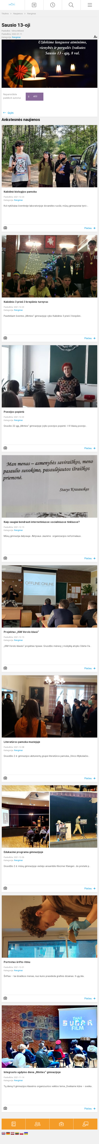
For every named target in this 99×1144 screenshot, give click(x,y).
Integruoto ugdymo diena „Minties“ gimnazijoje (32, 1072)
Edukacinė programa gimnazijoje (23, 852)
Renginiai (31, 13)
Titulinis (5, 13)
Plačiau (88, 228)
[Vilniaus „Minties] (12, 4)
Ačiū (32, 96)
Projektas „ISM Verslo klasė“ (21, 632)
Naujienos (18, 13)
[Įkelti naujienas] (34, 5)
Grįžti (11, 112)
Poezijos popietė (14, 411)
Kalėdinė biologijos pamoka (20, 191)
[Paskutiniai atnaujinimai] (53, 5)
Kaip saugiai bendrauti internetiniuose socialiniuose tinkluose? (42, 522)
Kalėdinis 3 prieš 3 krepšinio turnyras (26, 301)
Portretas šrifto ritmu (17, 962)
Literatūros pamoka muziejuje (22, 741)
